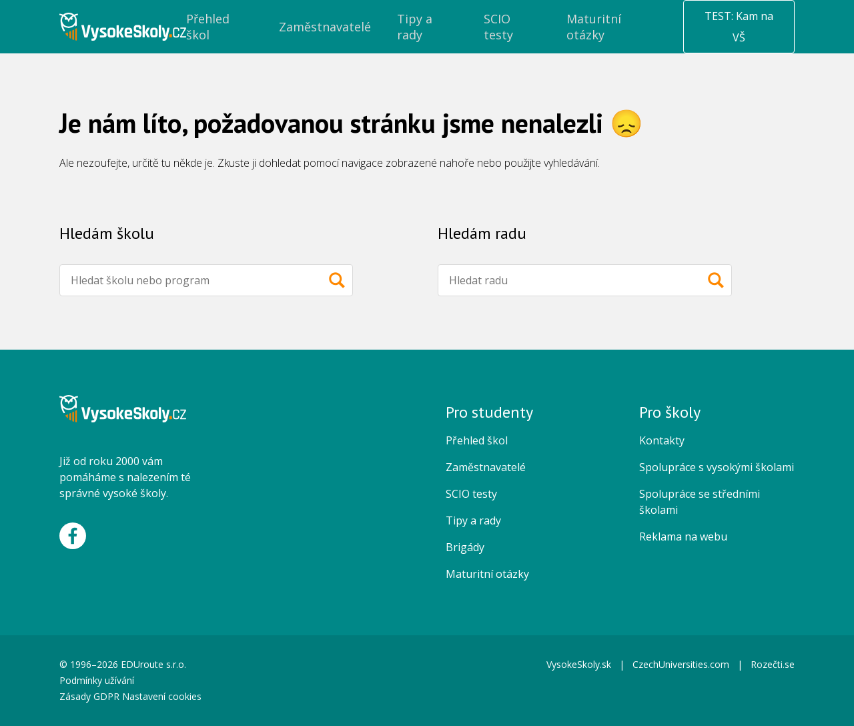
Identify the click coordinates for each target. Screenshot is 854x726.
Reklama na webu (683, 536)
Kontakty (662, 440)
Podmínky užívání (98, 680)
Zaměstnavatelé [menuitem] (325, 27)
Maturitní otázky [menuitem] (593, 27)
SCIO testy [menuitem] (498, 27)
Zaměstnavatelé (486, 467)
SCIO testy (471, 493)
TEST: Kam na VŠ (739, 27)
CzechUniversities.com (680, 664)
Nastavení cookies (161, 696)
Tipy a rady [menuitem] (414, 27)
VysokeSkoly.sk (578, 664)
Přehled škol (477, 440)
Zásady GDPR (89, 696)
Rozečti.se (773, 664)
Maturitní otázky (487, 574)
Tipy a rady (473, 520)
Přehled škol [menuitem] (208, 27)
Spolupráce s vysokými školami (716, 467)
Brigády (465, 547)
